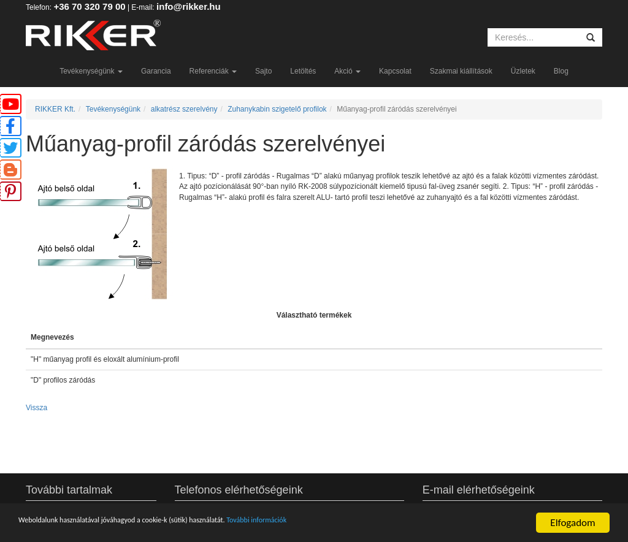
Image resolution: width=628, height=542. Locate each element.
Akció (347, 71)
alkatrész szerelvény (184, 109)
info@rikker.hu (188, 6)
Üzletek (523, 71)
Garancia (156, 71)
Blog (561, 71)
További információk (356, 523)
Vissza (36, 407)
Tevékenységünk (91, 71)
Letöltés (303, 71)
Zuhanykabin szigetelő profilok (277, 109)
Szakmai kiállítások (461, 71)
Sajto (263, 71)
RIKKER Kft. (55, 109)
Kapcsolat (395, 71)
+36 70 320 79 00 (89, 6)
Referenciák (213, 71)
